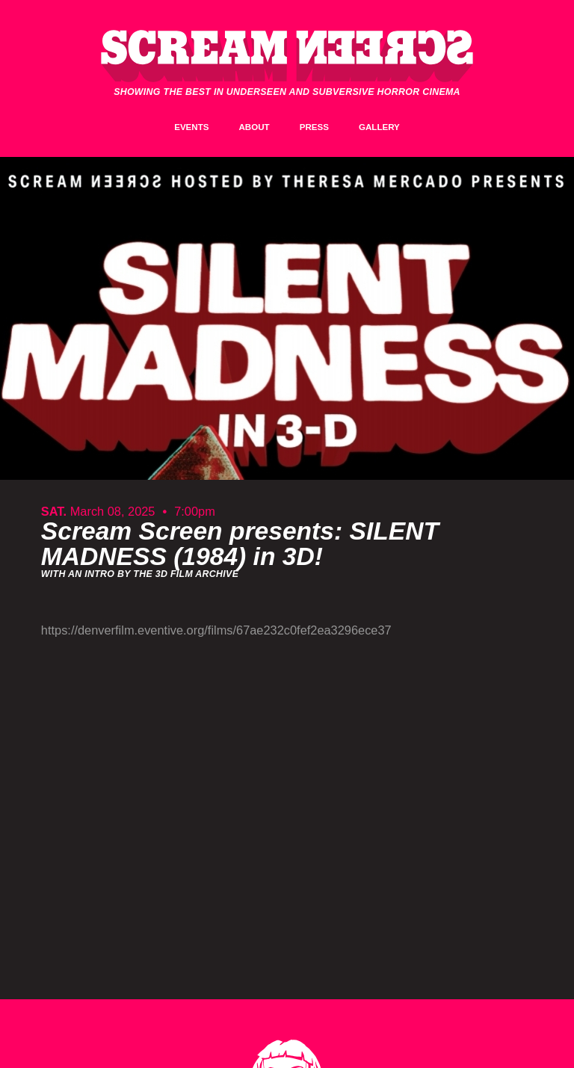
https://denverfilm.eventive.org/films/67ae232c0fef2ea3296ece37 (216, 630)
